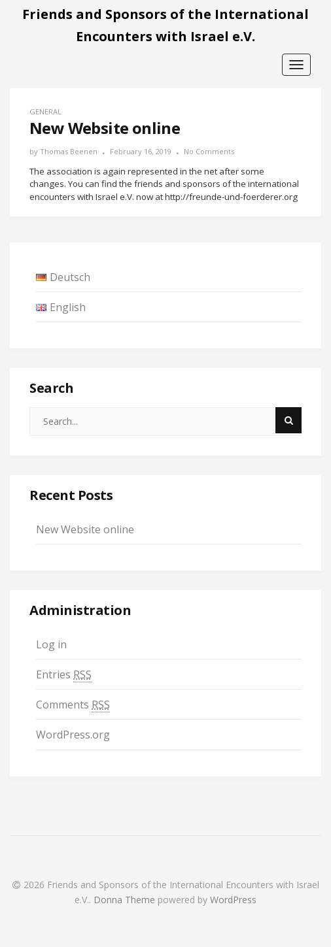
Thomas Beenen (68, 151)
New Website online (85, 529)
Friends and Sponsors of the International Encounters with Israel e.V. (165, 25)
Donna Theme (126, 899)
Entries (64, 674)
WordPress (233, 899)
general (45, 111)
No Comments (209, 151)
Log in (51, 644)
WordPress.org (73, 734)
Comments (73, 704)
